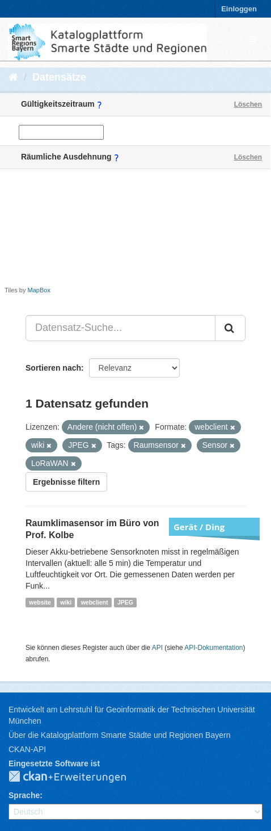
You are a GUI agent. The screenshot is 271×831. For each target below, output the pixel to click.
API (157, 648)
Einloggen (239, 9)
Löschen (248, 104)
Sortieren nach (53, 367)
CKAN (77, 777)
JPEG (125, 602)
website (40, 602)
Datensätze (59, 77)
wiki (65, 602)
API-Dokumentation (213, 648)
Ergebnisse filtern (66, 481)
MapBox (39, 290)
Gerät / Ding (199, 526)
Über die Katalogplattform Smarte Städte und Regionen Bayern (119, 735)
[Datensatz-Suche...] (120, 328)
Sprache (24, 795)
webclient (94, 602)
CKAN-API (27, 749)
